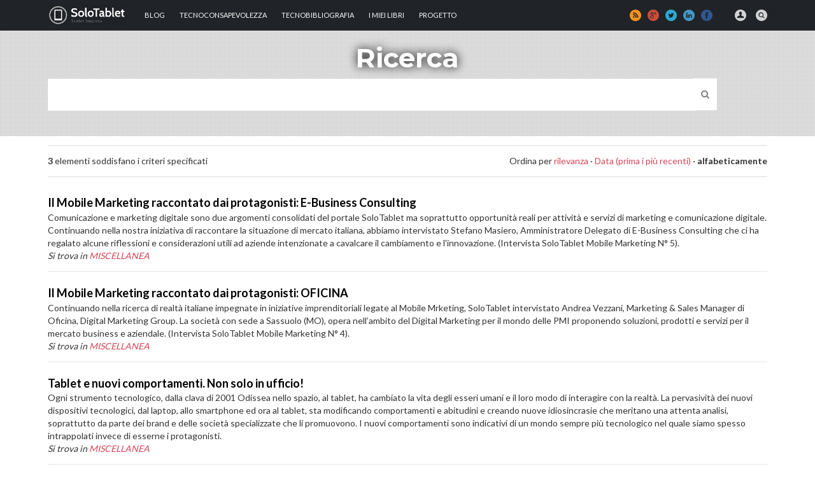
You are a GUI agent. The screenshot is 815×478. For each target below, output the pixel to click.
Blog (155, 15)
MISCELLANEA (119, 255)
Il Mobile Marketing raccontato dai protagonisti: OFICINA (198, 293)
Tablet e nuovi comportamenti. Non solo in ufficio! (176, 383)
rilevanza (571, 160)
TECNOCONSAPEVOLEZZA (223, 15)
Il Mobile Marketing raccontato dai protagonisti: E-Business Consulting (232, 202)
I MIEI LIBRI (386, 15)
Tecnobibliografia (317, 15)
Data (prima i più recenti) (643, 160)
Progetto (438, 15)
